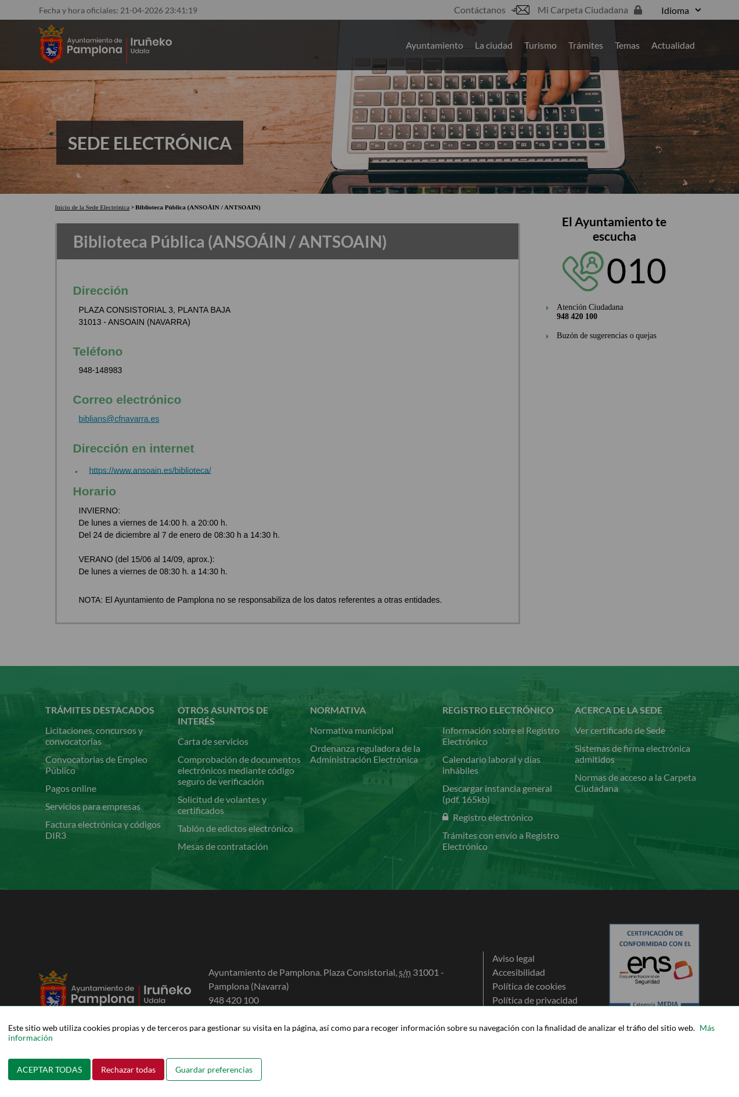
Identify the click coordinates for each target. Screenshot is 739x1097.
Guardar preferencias (214, 1069)
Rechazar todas (128, 1069)
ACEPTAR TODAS (49, 1069)
